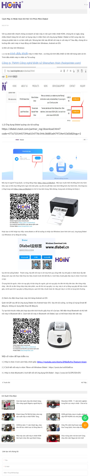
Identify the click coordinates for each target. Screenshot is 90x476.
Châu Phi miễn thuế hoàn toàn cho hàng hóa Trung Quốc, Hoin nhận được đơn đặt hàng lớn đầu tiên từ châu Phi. (74, 426)
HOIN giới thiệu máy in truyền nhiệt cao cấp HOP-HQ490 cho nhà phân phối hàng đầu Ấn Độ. (74, 415)
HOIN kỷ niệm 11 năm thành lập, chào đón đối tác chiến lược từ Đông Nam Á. (29, 426)
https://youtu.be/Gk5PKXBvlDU (68, 373)
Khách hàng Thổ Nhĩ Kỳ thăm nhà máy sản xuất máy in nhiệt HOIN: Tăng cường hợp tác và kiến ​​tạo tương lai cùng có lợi (29, 415)
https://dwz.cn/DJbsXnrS (46, 183)
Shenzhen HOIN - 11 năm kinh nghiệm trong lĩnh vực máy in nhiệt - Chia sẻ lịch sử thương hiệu (74, 402)
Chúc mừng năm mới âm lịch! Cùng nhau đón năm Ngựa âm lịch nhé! (73, 437)
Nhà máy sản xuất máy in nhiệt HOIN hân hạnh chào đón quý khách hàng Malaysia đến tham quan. (28, 437)
